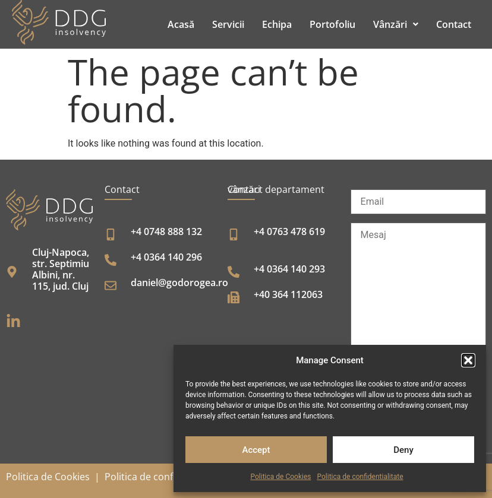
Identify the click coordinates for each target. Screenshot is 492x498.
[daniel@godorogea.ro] (110, 285)
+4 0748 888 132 (166, 231)
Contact (453, 24)
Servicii (228, 24)
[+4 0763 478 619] (233, 234)
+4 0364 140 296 (166, 257)
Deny (403, 450)
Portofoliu (332, 24)
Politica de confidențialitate (165, 476)
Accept (256, 450)
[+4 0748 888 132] (110, 234)
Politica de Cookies (281, 476)
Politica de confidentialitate (360, 476)
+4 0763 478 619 (289, 231)
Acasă (181, 24)
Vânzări (395, 24)
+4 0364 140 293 (289, 268)
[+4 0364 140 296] (110, 260)
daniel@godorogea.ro (179, 282)
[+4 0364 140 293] (233, 272)
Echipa (277, 24)
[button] (468, 360)
